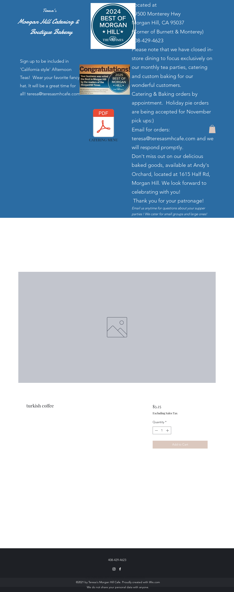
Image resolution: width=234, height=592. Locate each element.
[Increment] (168, 430)
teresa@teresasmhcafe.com (163, 138)
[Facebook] (120, 569)
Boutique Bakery (41, 31)
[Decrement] (156, 430)
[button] (212, 129)
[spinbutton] (161, 430)
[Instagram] (114, 569)
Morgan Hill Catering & (44, 21)
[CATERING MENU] (103, 126)
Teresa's (49, 10)
